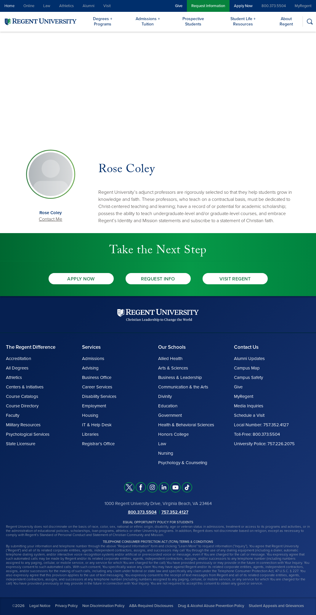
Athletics (66, 6)
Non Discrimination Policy (103, 605)
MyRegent (303, 6)
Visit (107, 6)
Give (178, 6)
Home (9, 6)
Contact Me (50, 219)
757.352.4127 (174, 512)
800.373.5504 (274, 6)
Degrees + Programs (102, 21)
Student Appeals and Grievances (276, 605)
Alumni (88, 6)
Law (46, 6)
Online (28, 6)
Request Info (158, 279)
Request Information (208, 6)
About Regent (286, 21)
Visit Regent (235, 279)
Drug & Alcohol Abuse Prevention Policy (211, 605)
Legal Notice (39, 605)
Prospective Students (193, 21)
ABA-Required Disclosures (151, 605)
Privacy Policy (66, 605)
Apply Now (243, 6)
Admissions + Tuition (148, 21)
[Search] (309, 21)
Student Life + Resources (243, 21)
